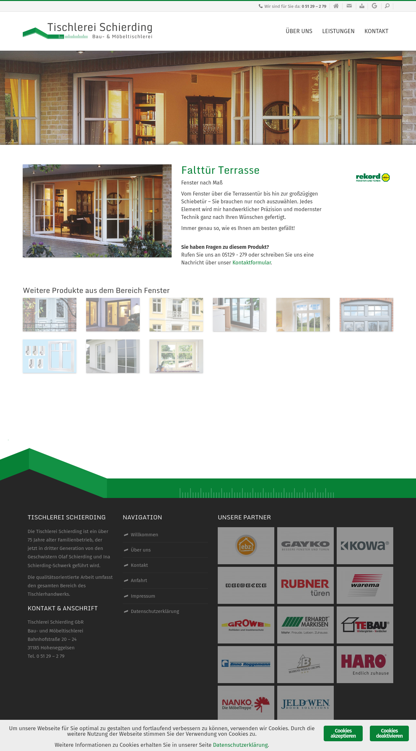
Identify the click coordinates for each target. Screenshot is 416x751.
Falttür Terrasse (220, 169)
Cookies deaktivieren (389, 733)
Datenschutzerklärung (240, 745)
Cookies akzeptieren (343, 733)
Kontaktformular (251, 263)
